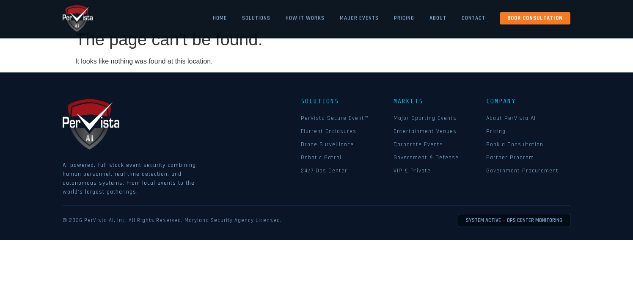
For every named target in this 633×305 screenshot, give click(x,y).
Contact (473, 16)
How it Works (305, 16)
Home (220, 16)
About (437, 16)
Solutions (256, 16)
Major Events (359, 16)
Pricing (404, 16)
